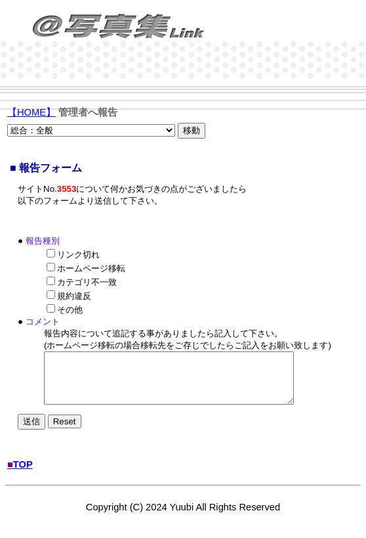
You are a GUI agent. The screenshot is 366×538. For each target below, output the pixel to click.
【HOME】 (31, 112)
